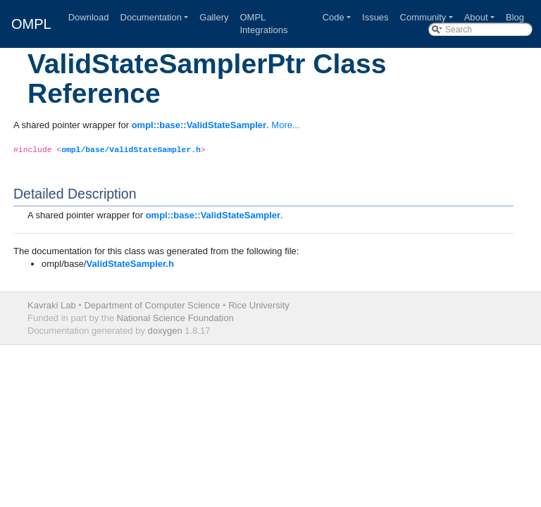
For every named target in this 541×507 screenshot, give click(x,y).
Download (88, 17)
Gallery (213, 17)
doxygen (165, 330)
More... (285, 125)
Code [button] (333, 17)
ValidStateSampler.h (130, 263)
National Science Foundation (174, 318)
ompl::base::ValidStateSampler (199, 125)
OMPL (31, 24)
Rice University (259, 305)
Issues (375, 17)
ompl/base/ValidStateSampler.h (131, 150)
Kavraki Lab (51, 305)
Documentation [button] (151, 17)
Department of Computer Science (152, 305)
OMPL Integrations (263, 23)
